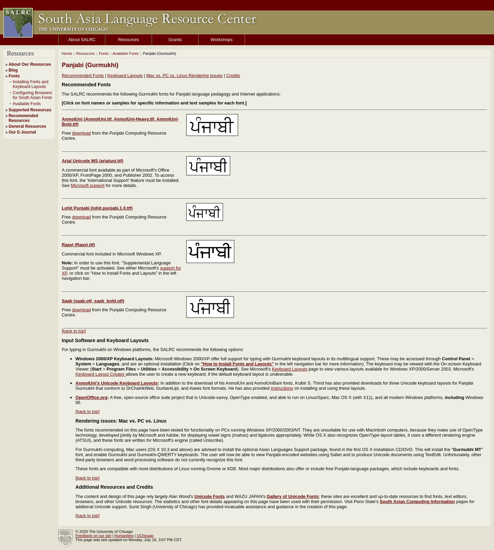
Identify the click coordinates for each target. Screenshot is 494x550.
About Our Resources (30, 64)
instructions (282, 388)
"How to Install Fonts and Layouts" (237, 363)
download (81, 133)
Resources (128, 39)
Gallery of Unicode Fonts (292, 496)
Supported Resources (30, 110)
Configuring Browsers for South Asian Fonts (32, 95)
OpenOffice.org (91, 397)
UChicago (145, 536)
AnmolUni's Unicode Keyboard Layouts (116, 383)
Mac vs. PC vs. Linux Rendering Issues (184, 75)
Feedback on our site (93, 536)
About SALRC (82, 39)
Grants (174, 39)
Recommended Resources (23, 118)
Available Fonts (27, 103)
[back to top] (74, 331)
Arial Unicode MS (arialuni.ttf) (92, 160)
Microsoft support (87, 185)
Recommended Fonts (83, 75)
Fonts (14, 76)
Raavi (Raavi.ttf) (78, 244)
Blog (13, 70)
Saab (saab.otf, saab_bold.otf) (93, 300)
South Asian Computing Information (417, 501)
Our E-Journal (22, 132)
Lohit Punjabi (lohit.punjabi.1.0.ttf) (97, 208)
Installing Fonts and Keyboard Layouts (30, 84)
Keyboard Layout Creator (100, 374)
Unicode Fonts (210, 496)
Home (67, 53)
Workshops (222, 39)
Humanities (124, 536)
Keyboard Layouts (125, 75)
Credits (233, 75)
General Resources (27, 126)
